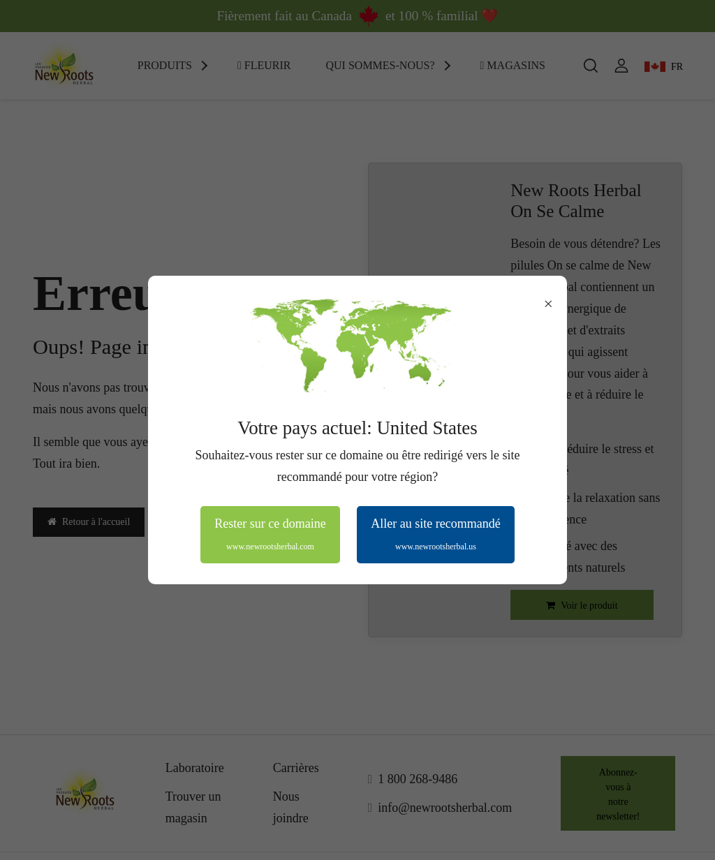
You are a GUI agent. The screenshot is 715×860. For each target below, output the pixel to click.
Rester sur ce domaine (269, 534)
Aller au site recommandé (435, 534)
